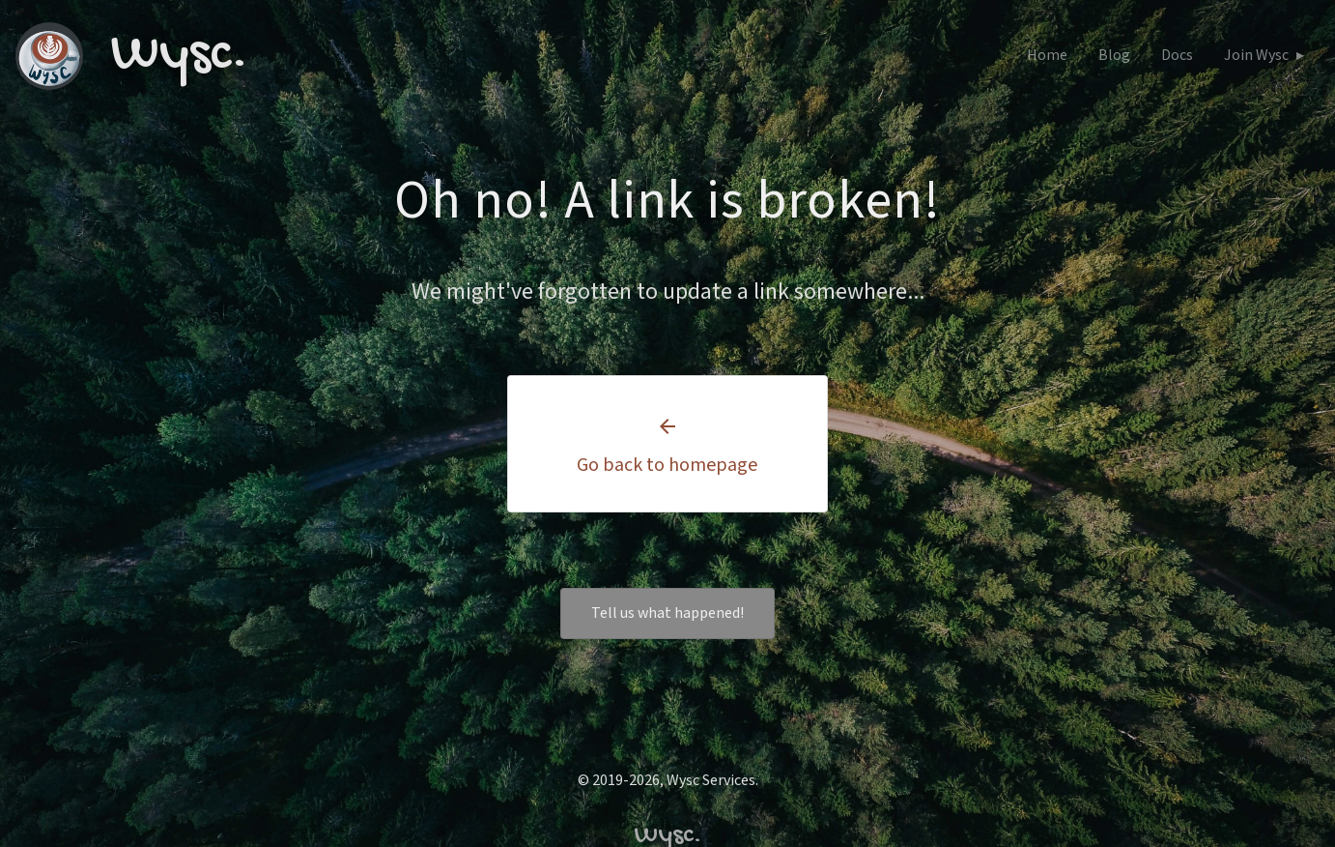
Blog (1114, 55)
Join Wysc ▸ (1264, 55)
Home (1047, 55)
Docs (1177, 55)
